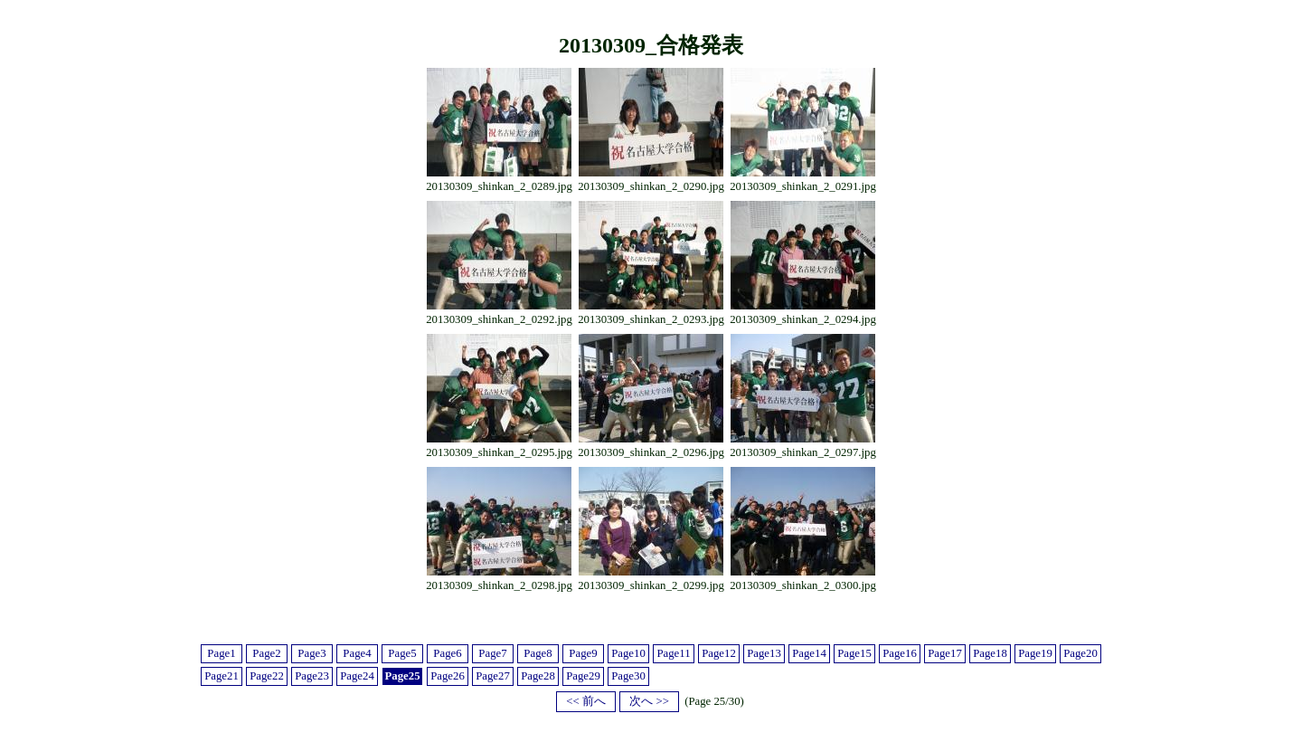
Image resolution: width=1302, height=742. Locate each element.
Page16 (899, 653)
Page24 (357, 676)
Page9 (583, 653)
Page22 (267, 676)
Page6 (447, 653)
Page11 (673, 653)
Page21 (221, 676)
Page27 (493, 676)
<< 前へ (586, 701)
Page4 (357, 653)
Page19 (1035, 653)
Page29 (583, 676)
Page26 (447, 676)
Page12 (719, 653)
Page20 (1080, 653)
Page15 (854, 653)
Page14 (809, 653)
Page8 (538, 653)
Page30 (628, 676)
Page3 (311, 653)
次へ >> (649, 701)
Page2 (266, 653)
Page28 (538, 676)
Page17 (945, 653)
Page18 (990, 653)
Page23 (312, 676)
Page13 (764, 653)
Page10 (628, 653)
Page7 (492, 653)
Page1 (221, 653)
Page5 (402, 653)
